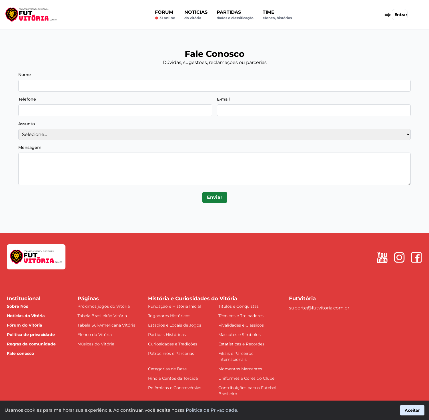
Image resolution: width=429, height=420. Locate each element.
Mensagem (29, 147)
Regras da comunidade (31, 344)
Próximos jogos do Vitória (103, 306)
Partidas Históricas (167, 334)
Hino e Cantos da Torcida (173, 378)
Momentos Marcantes (240, 368)
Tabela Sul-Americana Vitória (106, 325)
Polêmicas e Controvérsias (174, 387)
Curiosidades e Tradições (172, 344)
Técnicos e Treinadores (241, 315)
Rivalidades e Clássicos (241, 325)
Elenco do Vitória (94, 334)
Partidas (235, 14)
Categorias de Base (167, 368)
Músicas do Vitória (95, 344)
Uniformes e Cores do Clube (246, 378)
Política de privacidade (31, 334)
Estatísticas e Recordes (241, 344)
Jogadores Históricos (169, 315)
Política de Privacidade (211, 410)
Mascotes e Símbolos (239, 334)
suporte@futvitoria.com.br (319, 308)
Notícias (195, 14)
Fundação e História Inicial (174, 306)
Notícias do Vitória (26, 315)
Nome (24, 74)
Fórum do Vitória (24, 325)
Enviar (214, 197)
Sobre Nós (17, 306)
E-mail (223, 99)
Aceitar (412, 410)
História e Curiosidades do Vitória (192, 298)
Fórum (165, 14)
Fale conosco (20, 353)
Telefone (27, 99)
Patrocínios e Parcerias (171, 353)
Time (277, 14)
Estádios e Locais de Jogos (174, 325)
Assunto (26, 123)
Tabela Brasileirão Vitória (102, 315)
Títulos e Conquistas (238, 306)
